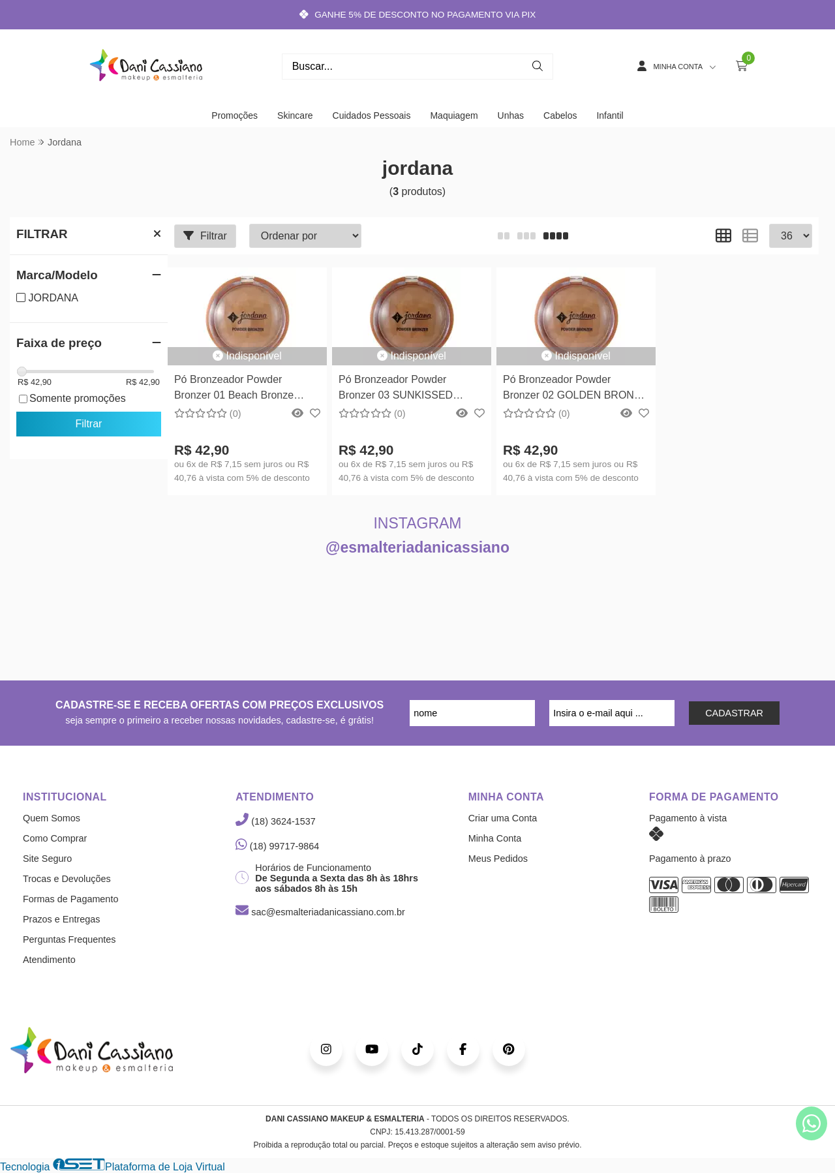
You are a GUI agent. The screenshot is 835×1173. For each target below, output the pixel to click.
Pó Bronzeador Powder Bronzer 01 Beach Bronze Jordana (234, 389)
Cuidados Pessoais (372, 115)
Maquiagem (454, 115)
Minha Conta (495, 838)
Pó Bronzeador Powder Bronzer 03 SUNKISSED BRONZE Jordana (396, 389)
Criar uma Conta (503, 818)
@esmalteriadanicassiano (417, 547)
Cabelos (560, 115)
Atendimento (49, 959)
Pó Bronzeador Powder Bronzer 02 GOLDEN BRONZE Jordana (575, 389)
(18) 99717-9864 (277, 846)
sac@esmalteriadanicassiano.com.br (319, 912)
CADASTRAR (734, 713)
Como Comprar (55, 838)
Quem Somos (51, 818)
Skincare (294, 115)
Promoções (234, 115)
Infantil (609, 115)
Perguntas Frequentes (69, 939)
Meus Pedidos (498, 858)
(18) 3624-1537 (275, 821)
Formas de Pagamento (70, 899)
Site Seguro (47, 858)
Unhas (511, 115)
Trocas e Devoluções (67, 879)
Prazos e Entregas (61, 919)
